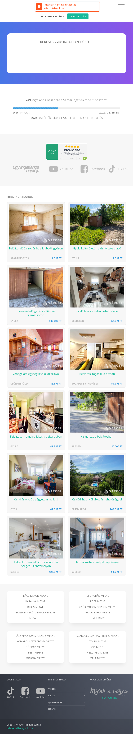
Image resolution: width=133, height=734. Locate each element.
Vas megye (97, 647)
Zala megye (97, 658)
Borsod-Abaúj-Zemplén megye (35, 612)
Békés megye (35, 607)
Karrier (51, 695)
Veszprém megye (97, 652)
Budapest (35, 618)
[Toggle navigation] (121, 5)
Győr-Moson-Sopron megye (97, 607)
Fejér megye (97, 601)
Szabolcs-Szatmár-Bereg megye (98, 635)
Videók (51, 688)
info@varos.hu (109, 697)
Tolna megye (97, 641)
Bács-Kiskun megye (35, 595)
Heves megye (98, 618)
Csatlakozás (78, 16)
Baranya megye (35, 601)
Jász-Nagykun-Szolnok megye (35, 635)
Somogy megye (35, 658)
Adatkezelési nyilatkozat (20, 728)
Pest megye (35, 652)
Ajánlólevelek (55, 702)
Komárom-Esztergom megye (35, 641)
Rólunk (51, 708)
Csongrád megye (98, 595)
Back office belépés (52, 16)
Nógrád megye (35, 647)
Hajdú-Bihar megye (97, 612)
